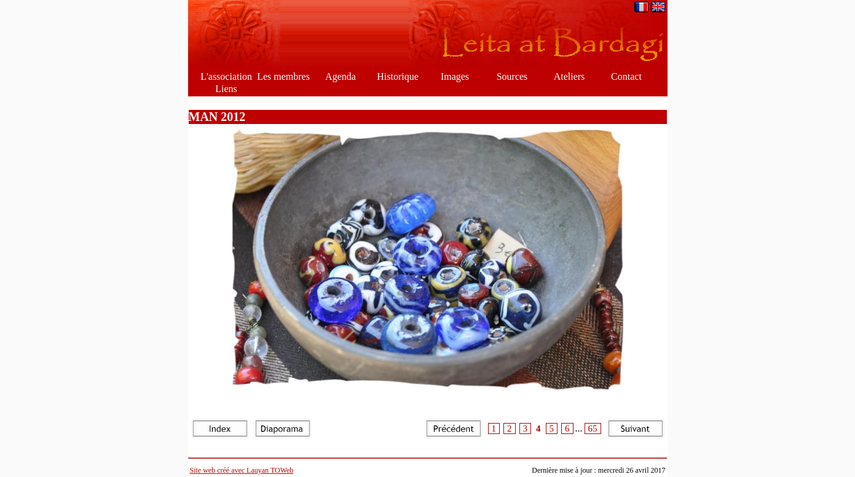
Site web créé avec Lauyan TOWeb (242, 470)
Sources (512, 76)
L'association (226, 76)
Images (455, 76)
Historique (398, 76)
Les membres (283, 76)
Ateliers (569, 76)
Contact (626, 76)
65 (592, 428)
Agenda (340, 76)
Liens (226, 88)
